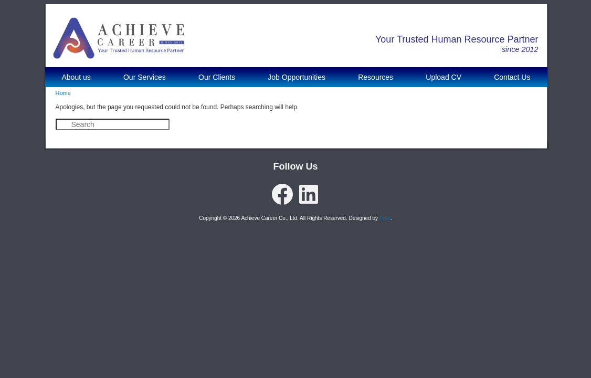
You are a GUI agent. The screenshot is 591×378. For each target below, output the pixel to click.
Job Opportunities (296, 77)
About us (76, 77)
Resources (375, 77)
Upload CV (443, 77)
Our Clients (216, 77)
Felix (385, 218)
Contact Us (512, 77)
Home (63, 93)
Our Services (144, 77)
